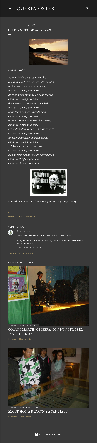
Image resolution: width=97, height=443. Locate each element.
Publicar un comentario (20, 253)
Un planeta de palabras (26, 216)
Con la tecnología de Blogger (48, 434)
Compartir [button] (12, 213)
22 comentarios (25, 339)
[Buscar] (87, 8)
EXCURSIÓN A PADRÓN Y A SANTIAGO (38, 411)
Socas (19, 231)
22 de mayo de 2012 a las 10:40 (29, 247)
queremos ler (36, 8)
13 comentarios (25, 417)
